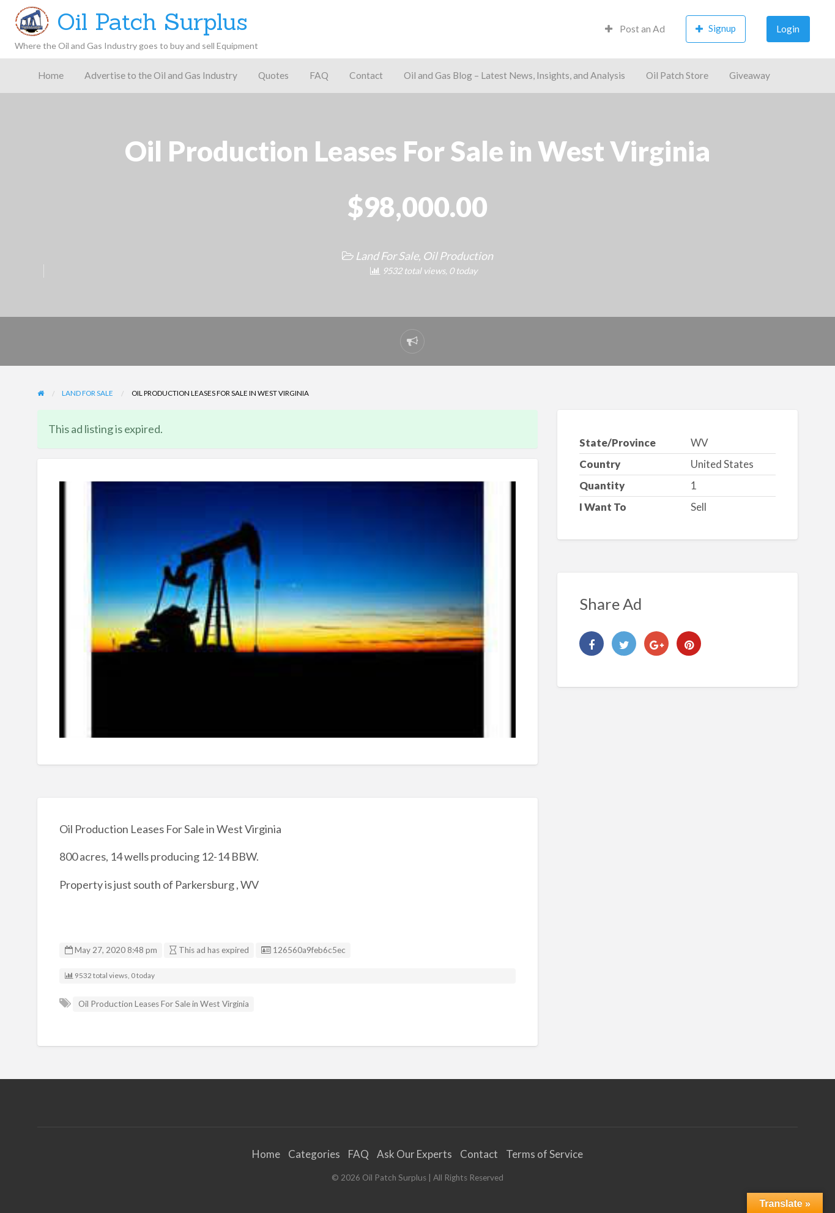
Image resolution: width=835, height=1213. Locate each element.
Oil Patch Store (677, 75)
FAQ (319, 75)
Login (788, 28)
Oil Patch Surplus (152, 21)
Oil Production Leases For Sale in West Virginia (163, 1004)
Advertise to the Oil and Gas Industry (160, 75)
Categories (314, 1154)
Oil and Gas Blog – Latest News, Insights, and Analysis (514, 75)
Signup (716, 28)
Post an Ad (635, 28)
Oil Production (458, 255)
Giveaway (749, 75)
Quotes (273, 75)
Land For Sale (386, 255)
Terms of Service (544, 1154)
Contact (366, 75)
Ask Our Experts (414, 1154)
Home (51, 75)
